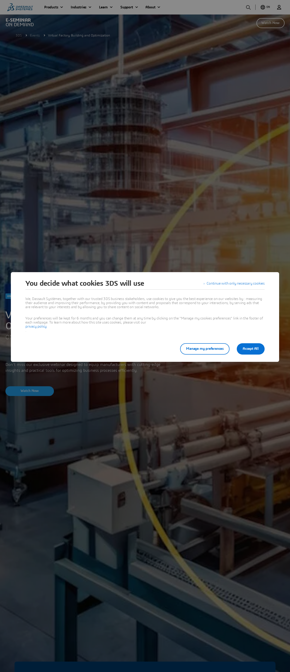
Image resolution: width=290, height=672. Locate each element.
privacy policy (36, 326)
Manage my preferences (205, 348)
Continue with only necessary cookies (236, 283)
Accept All (251, 348)
